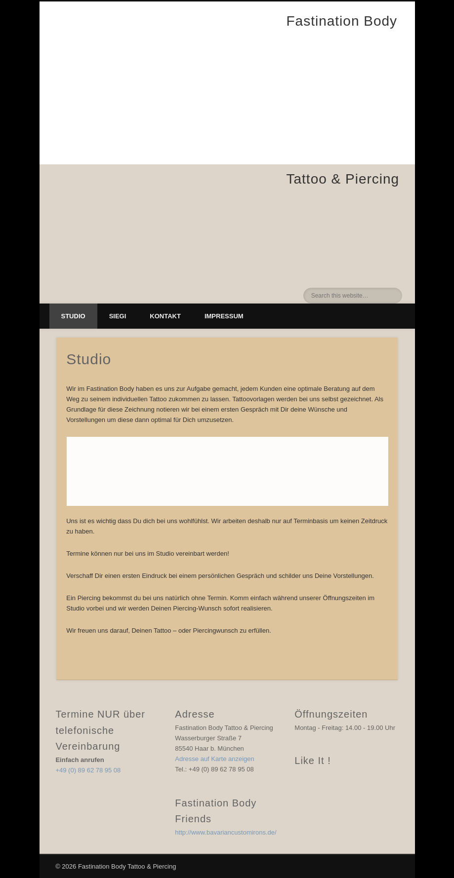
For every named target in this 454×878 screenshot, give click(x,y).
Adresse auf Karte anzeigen (214, 759)
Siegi (117, 316)
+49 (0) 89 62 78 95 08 (88, 770)
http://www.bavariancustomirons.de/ (225, 832)
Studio (73, 316)
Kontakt (165, 316)
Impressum (224, 316)
